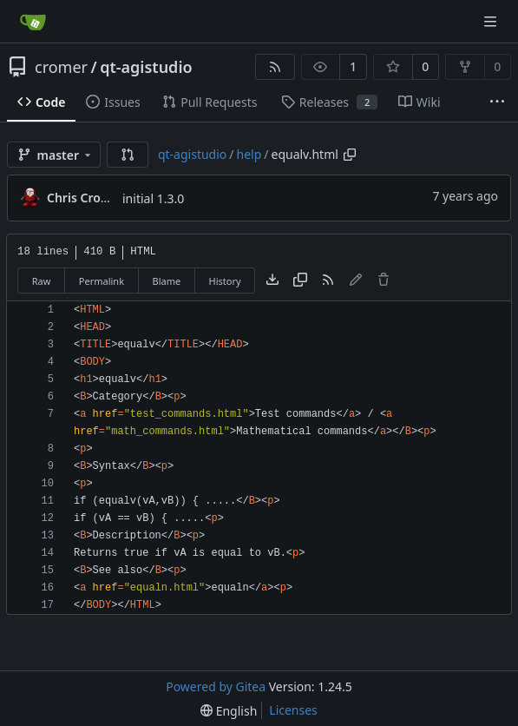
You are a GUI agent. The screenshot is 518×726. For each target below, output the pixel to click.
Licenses (293, 710)
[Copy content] (300, 280)
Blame (166, 280)
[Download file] (272, 280)
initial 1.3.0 (153, 198)
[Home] (33, 21)
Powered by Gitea (216, 686)
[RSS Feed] (275, 67)
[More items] (497, 102)
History (225, 280)
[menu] (228, 711)
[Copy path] (350, 154)
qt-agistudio (146, 67)
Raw (41, 280)
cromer (61, 67)
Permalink (101, 280)
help (249, 154)
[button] (127, 155)
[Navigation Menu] (492, 21)
